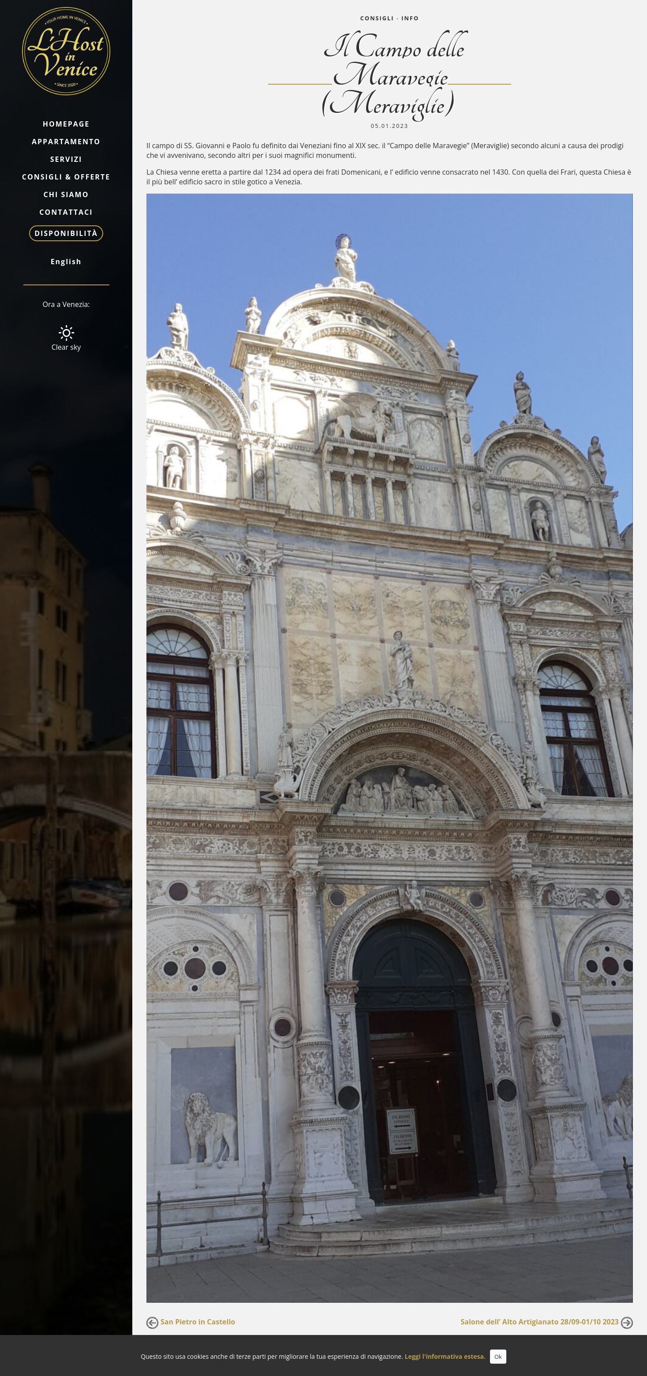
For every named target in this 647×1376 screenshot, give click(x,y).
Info (410, 18)
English (66, 261)
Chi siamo (66, 194)
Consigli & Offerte (66, 177)
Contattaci (66, 212)
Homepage (66, 124)
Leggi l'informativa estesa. (444, 1356)
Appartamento (66, 141)
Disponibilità (66, 233)
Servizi (66, 159)
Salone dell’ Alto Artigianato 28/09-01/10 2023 (540, 1322)
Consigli (377, 18)
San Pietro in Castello (198, 1322)
